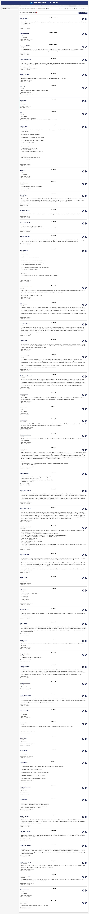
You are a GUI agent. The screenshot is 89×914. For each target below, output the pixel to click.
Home (21, 8)
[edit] (86, 19)
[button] (43, 18)
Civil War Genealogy (27, 8)
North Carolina (34, 8)
